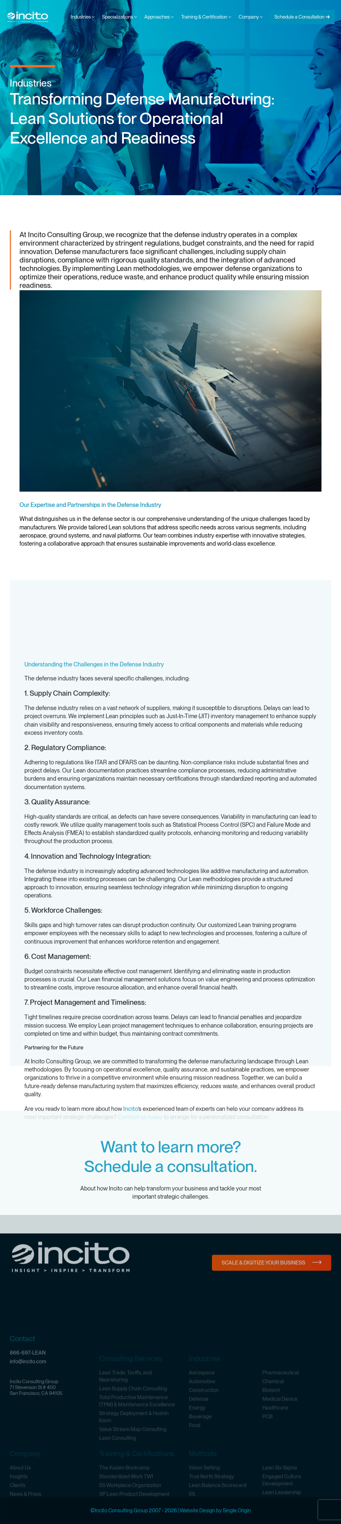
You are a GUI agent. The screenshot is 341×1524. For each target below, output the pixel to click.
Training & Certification (206, 17)
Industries (83, 17)
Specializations (119, 17)
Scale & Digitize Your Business (263, 1286)
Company (251, 17)
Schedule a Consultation (299, 17)
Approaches (159, 17)
